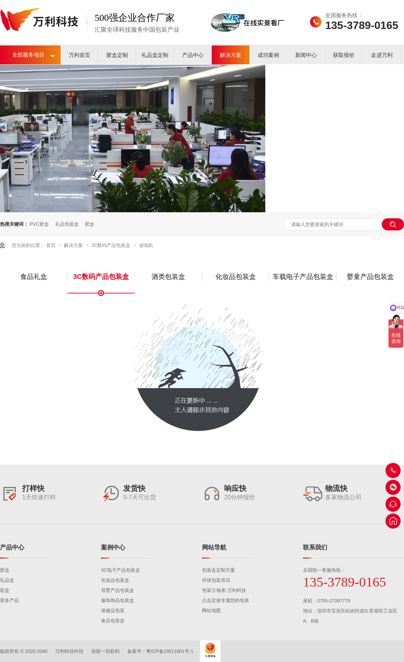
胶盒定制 (117, 55)
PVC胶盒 (39, 224)
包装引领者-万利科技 (224, 590)
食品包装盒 (113, 620)
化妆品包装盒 (235, 276)
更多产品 (9, 600)
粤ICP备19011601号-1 (169, 651)
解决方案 (230, 55)
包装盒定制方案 (218, 570)
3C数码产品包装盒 (111, 245)
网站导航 (214, 547)
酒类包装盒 (168, 276)
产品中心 (193, 55)
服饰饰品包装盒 (117, 600)
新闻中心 (306, 55)
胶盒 (89, 224)
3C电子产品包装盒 (120, 570)
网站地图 (211, 610)
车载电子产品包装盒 (303, 276)
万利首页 (79, 55)
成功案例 (268, 55)
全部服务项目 (28, 55)
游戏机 (146, 245)
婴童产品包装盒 (370, 276)
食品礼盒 (33, 276)
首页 (51, 245)
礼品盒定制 (154, 55)
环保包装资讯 (216, 580)
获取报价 (344, 55)
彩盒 (4, 590)
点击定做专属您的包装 (225, 600)
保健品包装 (113, 610)
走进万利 (382, 55)
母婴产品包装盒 (117, 590)
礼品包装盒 (67, 224)
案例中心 (113, 547)
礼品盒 (7, 580)
